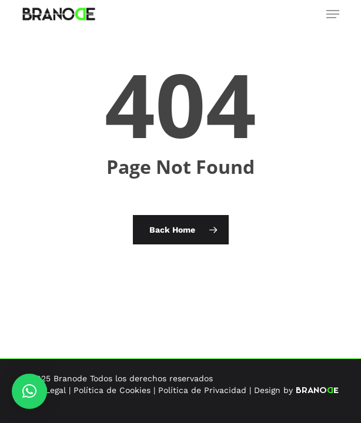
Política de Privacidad (202, 390)
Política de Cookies (112, 390)
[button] (332, 14)
